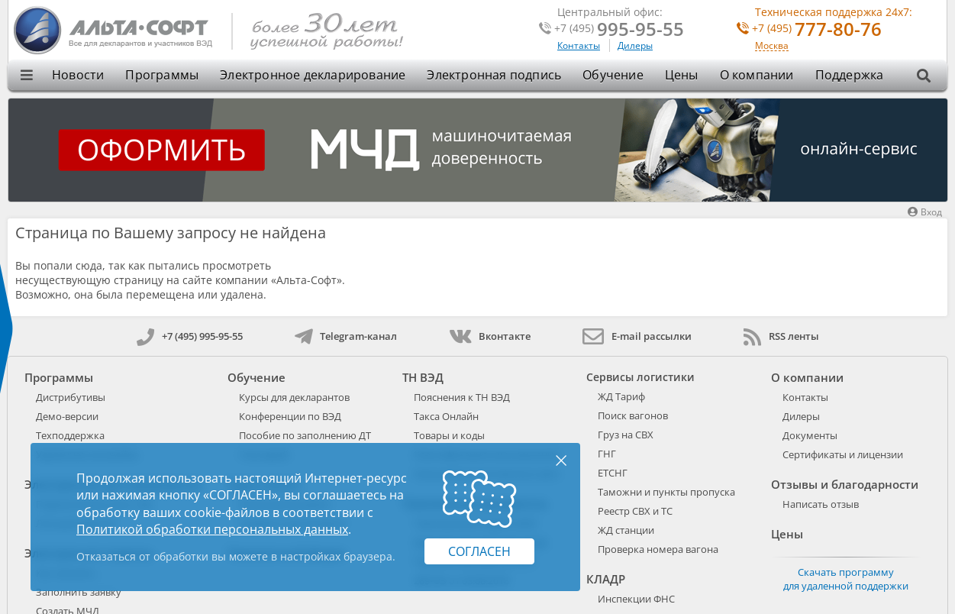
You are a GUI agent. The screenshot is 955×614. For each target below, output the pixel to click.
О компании (757, 74)
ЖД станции (626, 530)
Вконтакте (490, 336)
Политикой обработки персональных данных (212, 529)
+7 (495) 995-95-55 (190, 336)
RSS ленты (781, 336)
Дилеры (635, 45)
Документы (809, 435)
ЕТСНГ (613, 473)
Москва (772, 46)
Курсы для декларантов (294, 397)
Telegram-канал (346, 336)
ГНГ (607, 453)
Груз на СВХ (625, 434)
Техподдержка (70, 435)
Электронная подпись (494, 74)
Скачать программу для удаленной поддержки (845, 579)
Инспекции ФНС (636, 599)
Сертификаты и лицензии (842, 454)
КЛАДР (605, 579)
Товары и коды (449, 435)
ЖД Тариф (621, 396)
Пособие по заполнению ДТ (305, 435)
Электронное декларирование (312, 74)
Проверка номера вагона (658, 549)
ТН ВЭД (423, 377)
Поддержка (849, 74)
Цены (682, 74)
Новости (78, 74)
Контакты (578, 45)
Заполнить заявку (78, 592)
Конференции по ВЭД (290, 416)
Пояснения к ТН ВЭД (462, 397)
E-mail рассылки (637, 336)
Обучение (613, 74)
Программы (161, 74)
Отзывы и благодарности (844, 484)
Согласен (479, 551)
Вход (925, 211)
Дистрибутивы (70, 397)
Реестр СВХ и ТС (635, 511)
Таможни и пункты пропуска (666, 492)
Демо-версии (67, 416)
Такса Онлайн (446, 416)
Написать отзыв (820, 504)
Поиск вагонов (633, 415)
